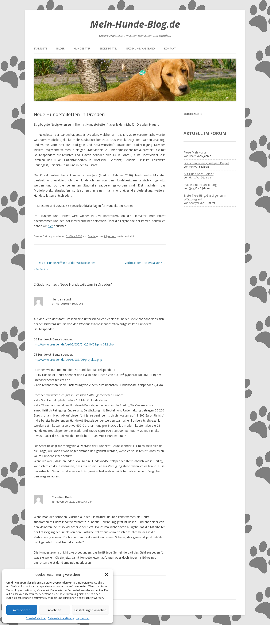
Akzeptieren (21, 610)
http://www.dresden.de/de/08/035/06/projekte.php (68, 360)
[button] (107, 574)
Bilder (60, 48)
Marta (92, 236)
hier (50, 226)
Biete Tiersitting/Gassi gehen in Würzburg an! (205, 197)
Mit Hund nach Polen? (198, 174)
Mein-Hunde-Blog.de (135, 24)
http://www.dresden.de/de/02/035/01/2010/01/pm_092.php (74, 344)
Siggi (191, 188)
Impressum (82, 618)
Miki (191, 167)
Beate (192, 156)
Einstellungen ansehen (90, 610)
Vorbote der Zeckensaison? (145, 263)
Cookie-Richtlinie (36, 618)
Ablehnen (54, 610)
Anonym (194, 203)
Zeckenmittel (108, 48)
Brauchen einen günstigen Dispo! (206, 163)
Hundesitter (82, 48)
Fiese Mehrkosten (196, 152)
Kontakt (170, 48)
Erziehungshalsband (140, 48)
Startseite (40, 48)
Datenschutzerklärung (61, 618)
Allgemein (110, 236)
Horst (192, 177)
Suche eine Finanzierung (200, 185)
